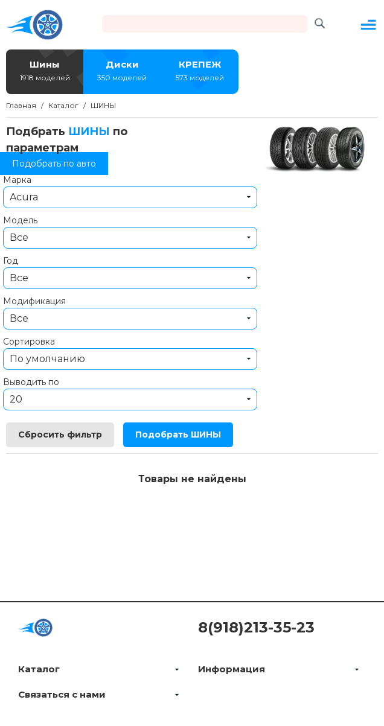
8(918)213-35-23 (256, 627)
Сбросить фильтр (60, 434)
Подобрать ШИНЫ (178, 434)
